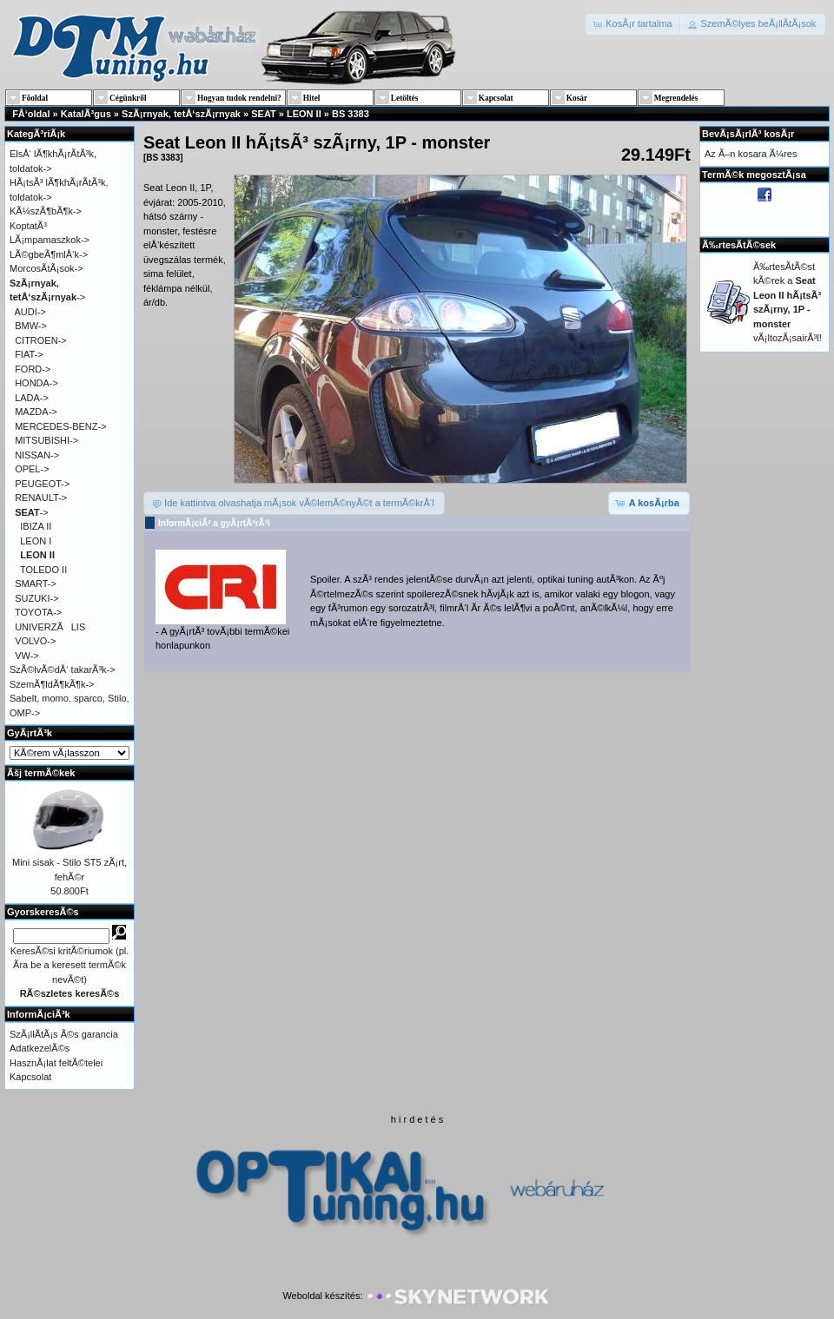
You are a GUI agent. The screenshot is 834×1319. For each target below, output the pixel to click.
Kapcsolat (30, 1077)
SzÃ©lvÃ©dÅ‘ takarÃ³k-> (63, 669)
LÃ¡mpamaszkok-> (49, 239)
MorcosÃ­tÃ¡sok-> (46, 268)
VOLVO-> (35, 641)
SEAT (263, 114)
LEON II (304, 114)
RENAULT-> (41, 497)
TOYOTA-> (38, 612)
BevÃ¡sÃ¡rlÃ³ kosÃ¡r (748, 134)
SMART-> (35, 583)
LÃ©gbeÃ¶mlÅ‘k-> (49, 254)
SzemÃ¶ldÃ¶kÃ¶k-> (52, 684)
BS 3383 (350, 114)
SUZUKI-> (36, 598)
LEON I (35, 541)
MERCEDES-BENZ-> (60, 426)
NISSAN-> (37, 455)
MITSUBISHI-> (46, 440)
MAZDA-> (36, 411)
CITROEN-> (41, 340)
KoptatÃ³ (28, 226)
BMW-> (31, 325)
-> (32, 512)
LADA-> (32, 397)
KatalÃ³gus (86, 114)
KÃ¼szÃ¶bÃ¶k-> (46, 211)
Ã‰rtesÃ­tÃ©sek (739, 245)
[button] (634, 24)
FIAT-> (29, 354)
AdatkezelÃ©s (40, 1048)
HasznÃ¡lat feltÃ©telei (56, 1063)
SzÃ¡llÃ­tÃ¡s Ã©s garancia (64, 1034)
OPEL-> (32, 469)
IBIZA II (35, 526)
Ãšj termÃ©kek (41, 773)
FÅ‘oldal (31, 114)
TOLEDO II (43, 569)
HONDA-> (36, 383)
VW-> (27, 655)
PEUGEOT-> (42, 483)
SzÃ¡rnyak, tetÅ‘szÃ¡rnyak (181, 114)
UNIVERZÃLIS (50, 627)
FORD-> (32, 369)
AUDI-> (30, 312)
